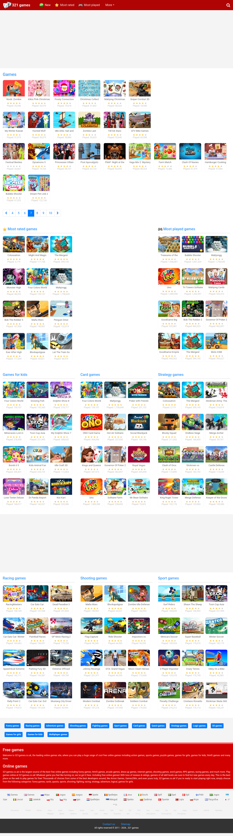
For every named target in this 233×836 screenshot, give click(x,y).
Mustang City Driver (61, 704)
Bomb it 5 (14, 468)
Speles (129, 802)
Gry (50, 802)
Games (12, 797)
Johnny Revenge (91, 672)
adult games (150, 816)
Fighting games (100, 728)
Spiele (94, 797)
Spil (186, 797)
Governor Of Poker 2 (216, 322)
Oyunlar (164, 802)
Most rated (67, 5)
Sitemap (125, 827)
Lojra (179, 802)
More (108, 5)
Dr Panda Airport (37, 500)
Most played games (176, 232)
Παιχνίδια (212, 802)
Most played (92, 5)
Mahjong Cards (216, 290)
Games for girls (13, 737)
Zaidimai (146, 802)
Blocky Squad (169, 436)
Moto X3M (216, 355)
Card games (90, 377)
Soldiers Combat (139, 704)
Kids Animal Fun (37, 468)
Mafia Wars (37, 322)
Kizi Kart (61, 500)
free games (15, 813)
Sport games (168, 581)
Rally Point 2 (13, 704)
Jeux (128, 797)
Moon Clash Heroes (139, 672)
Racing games (14, 581)
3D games (217, 728)
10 (50, 216)
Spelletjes (111, 797)
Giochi (143, 797)
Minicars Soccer (169, 639)
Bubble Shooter (193, 258)
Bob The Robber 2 (192, 322)
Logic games (199, 728)
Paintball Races (37, 639)
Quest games (158, 728)
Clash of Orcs (169, 468)
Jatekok (35, 802)
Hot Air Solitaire (115, 436)
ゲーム (137, 816)
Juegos (77, 797)
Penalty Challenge (169, 704)
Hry (63, 802)
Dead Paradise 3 (61, 607)
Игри (194, 802)
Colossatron (13, 258)
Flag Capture (91, 639)
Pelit (200, 797)
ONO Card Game (91, 436)
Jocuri (18, 802)
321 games (21, 5)
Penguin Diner (61, 322)
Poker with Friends (139, 403)
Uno (169, 290)
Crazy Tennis (193, 672)
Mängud (112, 802)
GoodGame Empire (169, 355)
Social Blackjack (138, 436)
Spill (158, 797)
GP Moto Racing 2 (61, 639)
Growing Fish (37, 403)
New (48, 5)
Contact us (109, 827)
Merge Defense (193, 500)
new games (181, 816)
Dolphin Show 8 (61, 403)
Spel (172, 797)
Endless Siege (192, 436)
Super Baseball (193, 639)
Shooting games (93, 581)
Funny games (12, 728)
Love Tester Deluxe (14, 500)
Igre (77, 802)
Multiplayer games (58, 737)
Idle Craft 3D (61, 468)
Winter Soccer (216, 639)
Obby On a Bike (216, 672)
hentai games (166, 816)
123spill (28, 813)
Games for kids (15, 377)
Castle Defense (216, 468)
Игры (45, 797)
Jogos (61, 797)
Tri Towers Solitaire (193, 290)
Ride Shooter (115, 639)
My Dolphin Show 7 (61, 436)
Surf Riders (169, 607)
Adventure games (54, 728)
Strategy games (170, 377)
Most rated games (20, 232)
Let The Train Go (61, 355)
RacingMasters (14, 607)
